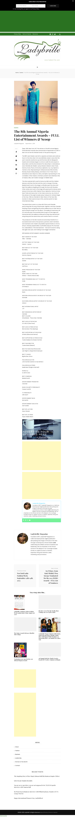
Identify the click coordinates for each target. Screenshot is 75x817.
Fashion (17, 750)
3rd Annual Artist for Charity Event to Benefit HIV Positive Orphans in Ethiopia (49, 659)
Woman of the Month (21, 762)
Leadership (18, 758)
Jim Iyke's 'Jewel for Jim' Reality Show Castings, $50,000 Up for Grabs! (49, 611)
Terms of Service (26, 34)
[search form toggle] (59, 34)
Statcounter (3, 816)
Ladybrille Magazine (19, 143)
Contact (17, 765)
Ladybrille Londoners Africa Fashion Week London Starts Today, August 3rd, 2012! (24, 613)
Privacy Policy (17, 34)
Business (17, 754)
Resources (35, 34)
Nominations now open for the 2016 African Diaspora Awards (23, 659)
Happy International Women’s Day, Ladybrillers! (28, 798)
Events (16, 128)
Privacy (46, 812)
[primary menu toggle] (37, 67)
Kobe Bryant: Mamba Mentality (23, 781)
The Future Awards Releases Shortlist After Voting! (24, 633)
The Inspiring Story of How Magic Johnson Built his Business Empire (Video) (36, 776)
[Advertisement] (37, 21)
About (17, 747)
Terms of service (53, 812)
